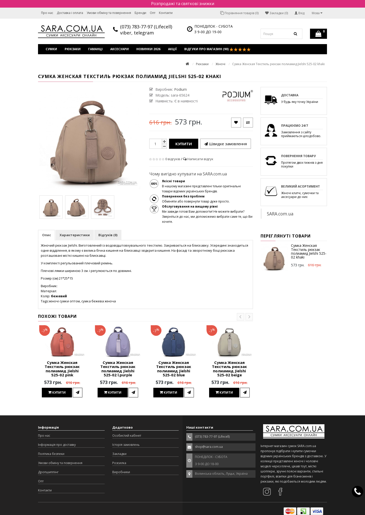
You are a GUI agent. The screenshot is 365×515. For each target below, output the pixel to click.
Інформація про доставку (57, 445)
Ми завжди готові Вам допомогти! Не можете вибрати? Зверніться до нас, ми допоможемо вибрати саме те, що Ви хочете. (207, 214)
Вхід (299, 13)
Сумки (51, 49)
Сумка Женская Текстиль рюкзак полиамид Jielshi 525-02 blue (173, 369)
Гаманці (95, 49)
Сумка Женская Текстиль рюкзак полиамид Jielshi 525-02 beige (229, 369)
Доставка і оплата (70, 13)
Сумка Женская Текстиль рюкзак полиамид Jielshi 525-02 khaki (308, 251)
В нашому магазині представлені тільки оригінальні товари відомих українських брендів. (201, 186)
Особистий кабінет (126, 435)
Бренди (140, 13)
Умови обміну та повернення (109, 13)
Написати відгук (200, 159)
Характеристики (75, 235)
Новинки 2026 (148, 49)
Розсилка (119, 463)
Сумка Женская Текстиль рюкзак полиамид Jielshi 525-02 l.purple (117, 369)
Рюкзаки (73, 49)
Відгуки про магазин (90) (217, 49)
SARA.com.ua (280, 214)
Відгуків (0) (107, 235)
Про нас (47, 13)
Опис (46, 235)
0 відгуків (172, 159)
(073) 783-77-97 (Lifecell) (146, 27)
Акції (172, 49)
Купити (183, 143)
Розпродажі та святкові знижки (182, 3)
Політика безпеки (51, 454)
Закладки (119, 454)
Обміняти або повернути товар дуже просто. (196, 199)
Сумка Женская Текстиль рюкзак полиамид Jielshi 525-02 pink (62, 369)
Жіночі (220, 64)
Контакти (166, 13)
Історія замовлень (126, 445)
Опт (152, 13)
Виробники (121, 472)
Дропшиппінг (48, 472)
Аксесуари (119, 49)
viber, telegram (137, 33)
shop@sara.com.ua (209, 447)
